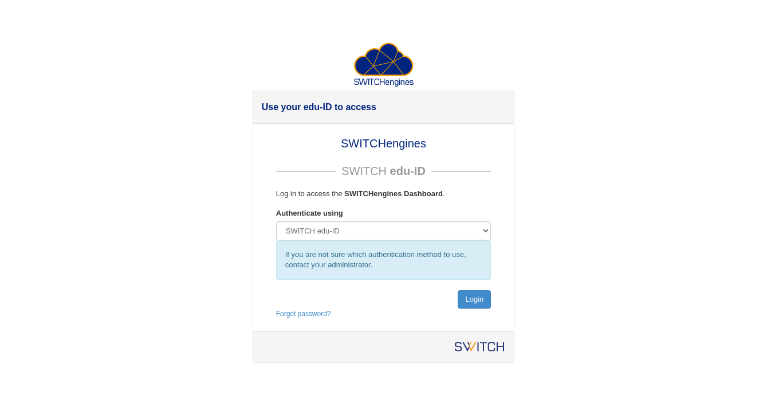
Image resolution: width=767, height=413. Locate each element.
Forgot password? (303, 314)
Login (474, 299)
